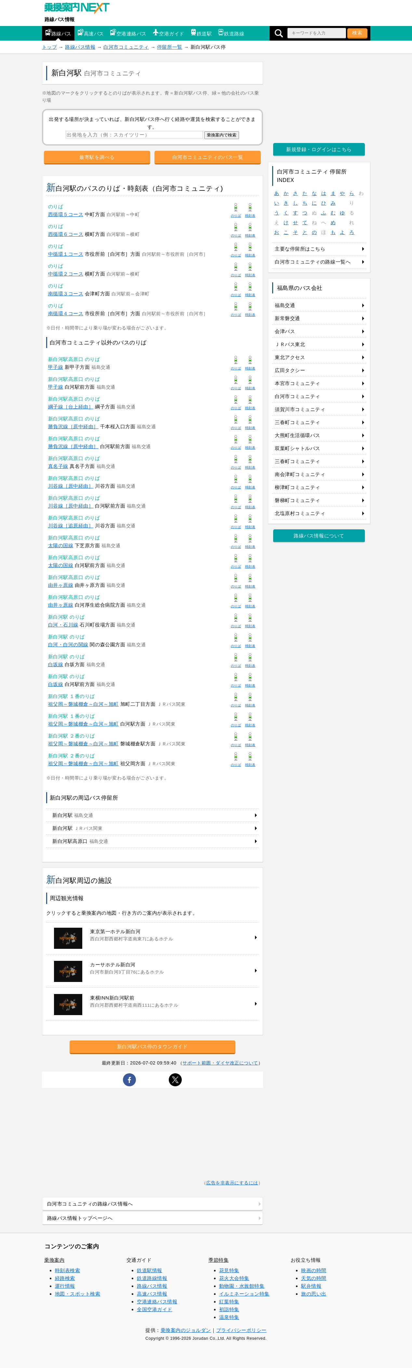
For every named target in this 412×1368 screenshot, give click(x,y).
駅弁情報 (311, 1286)
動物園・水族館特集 (242, 1286)
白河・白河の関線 (68, 644)
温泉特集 (229, 1317)
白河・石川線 (63, 624)
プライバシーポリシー (241, 1330)
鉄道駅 (201, 32)
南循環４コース (66, 313)
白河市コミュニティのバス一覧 (207, 157)
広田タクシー (290, 370)
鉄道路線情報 (152, 1278)
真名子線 (58, 466)
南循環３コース (66, 293)
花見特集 (229, 1270)
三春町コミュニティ (297, 422)
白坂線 (55, 664)
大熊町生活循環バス (297, 435)
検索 (357, 32)
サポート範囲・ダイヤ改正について (220, 1062)
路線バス (58, 32)
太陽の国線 (60, 545)
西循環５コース (66, 214)
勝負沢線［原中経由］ (73, 426)
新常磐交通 (287, 318)
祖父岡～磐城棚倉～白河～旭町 (83, 704)
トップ (49, 47)
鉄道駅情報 (149, 1270)
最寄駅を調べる (97, 157)
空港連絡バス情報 (157, 1301)
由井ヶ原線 (60, 585)
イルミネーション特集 (244, 1294)
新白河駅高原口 (80, 841)
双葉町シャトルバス (297, 448)
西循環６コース (66, 234)
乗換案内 (54, 1260)
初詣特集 (229, 1309)
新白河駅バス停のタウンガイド (152, 1046)
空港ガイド (168, 32)
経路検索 (65, 1278)
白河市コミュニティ (126, 47)
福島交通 (285, 305)
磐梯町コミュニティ (297, 500)
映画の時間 (313, 1270)
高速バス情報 (152, 1294)
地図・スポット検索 (77, 1294)
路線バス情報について (319, 535)
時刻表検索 (67, 1270)
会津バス (285, 331)
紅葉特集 (229, 1301)
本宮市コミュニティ (297, 383)
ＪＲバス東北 (290, 344)
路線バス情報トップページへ (80, 1218)
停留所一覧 (169, 47)
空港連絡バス (128, 32)
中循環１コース (66, 254)
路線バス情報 (60, 19)
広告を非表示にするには (232, 1183)
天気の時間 (313, 1278)
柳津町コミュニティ (297, 487)
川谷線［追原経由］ (71, 525)
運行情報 (65, 1286)
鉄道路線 (231, 32)
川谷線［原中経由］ (71, 486)
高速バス (90, 32)
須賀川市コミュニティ (300, 409)
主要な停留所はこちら (300, 249)
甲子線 (55, 367)
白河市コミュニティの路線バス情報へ (90, 1204)
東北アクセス (290, 357)
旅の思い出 (313, 1294)
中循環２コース (66, 274)
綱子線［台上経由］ (71, 406)
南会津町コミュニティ (300, 474)
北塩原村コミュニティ (300, 513)
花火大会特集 (234, 1278)
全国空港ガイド (154, 1309)
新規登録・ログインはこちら (319, 149)
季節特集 (218, 1260)
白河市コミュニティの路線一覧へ (313, 262)
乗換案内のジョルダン (186, 1330)
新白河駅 (72, 815)
